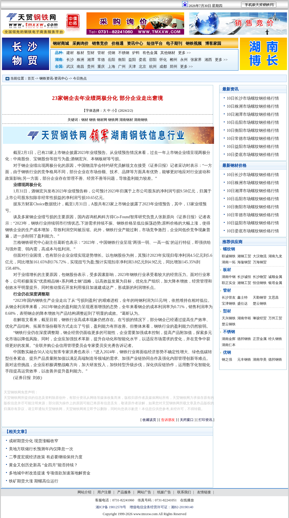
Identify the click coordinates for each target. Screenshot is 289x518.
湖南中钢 (229, 277)
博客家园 (213, 43)
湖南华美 (260, 359)
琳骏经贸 (260, 318)
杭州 (153, 66)
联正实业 (229, 283)
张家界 (196, 59)
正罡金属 (260, 339)
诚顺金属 (275, 277)
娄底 (142, 59)
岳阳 (111, 59)
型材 (91, 53)
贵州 (91, 66)
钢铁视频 (194, 43)
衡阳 (122, 59)
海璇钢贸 (244, 262)
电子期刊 (174, 43)
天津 (132, 66)
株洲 (80, 59)
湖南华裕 (244, 318)
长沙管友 (229, 297)
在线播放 (187, 500)
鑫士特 (242, 297)
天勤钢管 (260, 297)
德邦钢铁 (244, 339)
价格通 (117, 43)
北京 (142, 66)
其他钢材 (167, 53)
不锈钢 (123, 53)
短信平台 (155, 43)
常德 (101, 59)
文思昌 (273, 297)
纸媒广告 (164, 492)
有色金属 (149, 53)
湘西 (208, 59)
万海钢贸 (260, 262)
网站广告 (144, 492)
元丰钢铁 (244, 359)
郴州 (173, 59)
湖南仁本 (229, 345)
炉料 (136, 53)
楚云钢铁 (260, 303)
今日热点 (80, 78)
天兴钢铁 (229, 318)
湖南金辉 (229, 339)
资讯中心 (135, 43)
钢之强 (227, 359)
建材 (70, 53)
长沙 (70, 59)
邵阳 (153, 59)
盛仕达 (242, 303)
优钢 (111, 53)
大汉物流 (260, 256)
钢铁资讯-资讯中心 (53, 78)
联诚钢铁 (229, 256)
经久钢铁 (275, 339)
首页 (31, 78)
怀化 (163, 59)
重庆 (101, 66)
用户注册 (104, 492)
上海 (111, 66)
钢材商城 (61, 43)
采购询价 (80, 43)
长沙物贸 (260, 277)
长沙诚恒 (244, 277)
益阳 (132, 59)
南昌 (80, 66)
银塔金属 (275, 283)
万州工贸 (275, 318)
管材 (101, 53)
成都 (163, 66)
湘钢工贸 (244, 256)
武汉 (70, 66)
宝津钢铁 (229, 303)
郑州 (173, 66)
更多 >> (184, 53)
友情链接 (204, 492)
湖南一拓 (229, 262)
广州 (122, 66)
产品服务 (124, 492)
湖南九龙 (275, 256)
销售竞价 (100, 43)
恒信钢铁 (260, 283)
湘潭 (91, 59)
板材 (80, 53)
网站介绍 (84, 492)
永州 (184, 59)
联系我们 (184, 492)
